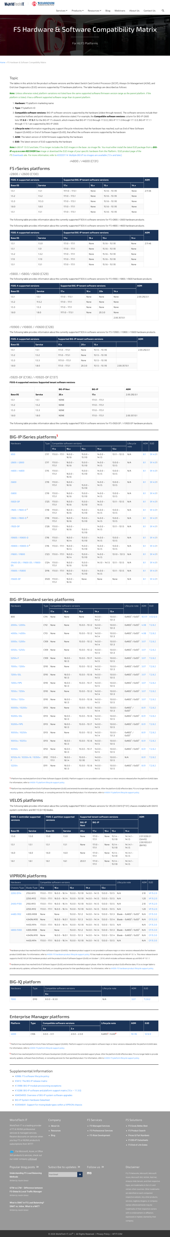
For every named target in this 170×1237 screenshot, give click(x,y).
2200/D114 (16, 893)
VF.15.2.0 (153, 893)
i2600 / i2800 (17, 462)
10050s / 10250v (19, 732)
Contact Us (149, 10)
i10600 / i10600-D (19, 537)
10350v (14, 749)
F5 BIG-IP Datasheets (138, 1140)
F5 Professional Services (101, 1131)
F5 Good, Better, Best (138, 1126)
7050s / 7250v (18, 691)
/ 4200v (21, 633)
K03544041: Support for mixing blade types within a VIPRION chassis (48, 1105)
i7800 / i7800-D (18, 518)
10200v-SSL (16, 716)
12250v (14, 765)
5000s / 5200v (18, 641)
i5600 (13, 482)
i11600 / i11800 (18, 554)
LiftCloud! (32, 1159)
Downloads (18, 155)
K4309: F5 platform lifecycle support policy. (47, 782)
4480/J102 (16, 914)
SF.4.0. (153, 454)
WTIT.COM (117, 1234)
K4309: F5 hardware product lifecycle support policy (68, 954)
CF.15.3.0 (153, 914)
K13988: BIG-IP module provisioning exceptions (38, 1086)
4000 (13, 1034)
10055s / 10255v (19, 740)
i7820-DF (15, 526)
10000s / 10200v (19, 707)
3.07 (144, 641)
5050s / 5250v (18, 649)
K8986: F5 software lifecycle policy (32, 1076)
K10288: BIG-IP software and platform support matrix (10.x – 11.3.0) (48, 1090)
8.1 (144, 454)
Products (78, 10)
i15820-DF (16, 579)
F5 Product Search (137, 1131)
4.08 (144, 625)
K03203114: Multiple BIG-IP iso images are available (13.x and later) (89, 155)
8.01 (144, 707)
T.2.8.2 (152, 625)
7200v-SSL (16, 674)
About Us (134, 10)
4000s (14, 633)
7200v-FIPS (16, 683)
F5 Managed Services (100, 1126)
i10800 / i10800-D (20, 546)
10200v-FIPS (17, 724)
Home (2, 62)
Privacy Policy (103, 1234)
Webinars (120, 10)
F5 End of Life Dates (137, 1145)
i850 (13, 454)
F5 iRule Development (100, 1135)
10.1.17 (144, 616)
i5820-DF (15, 501)
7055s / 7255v (17, 699)
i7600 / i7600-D (18, 510)
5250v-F (15, 658)
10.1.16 (134, 1034)
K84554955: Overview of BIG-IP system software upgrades (43, 1095)
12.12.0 (148, 1034)
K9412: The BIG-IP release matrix (31, 1081)
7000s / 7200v (18, 666)
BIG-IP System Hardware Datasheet (32, 1100)
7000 (13, 999)
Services (61, 10)
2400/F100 (16, 903)
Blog (107, 10)
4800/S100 (16, 930)
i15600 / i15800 (18, 570)
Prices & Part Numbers (138, 1135)
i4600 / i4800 (17, 470)
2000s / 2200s (18, 625)
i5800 (14, 493)
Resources (94, 10)
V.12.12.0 (153, 616)
